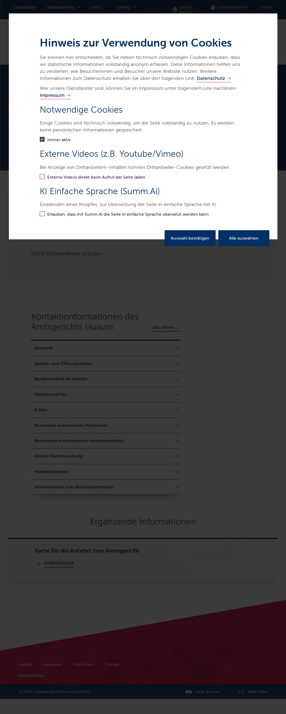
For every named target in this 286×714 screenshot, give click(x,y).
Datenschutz (211, 78)
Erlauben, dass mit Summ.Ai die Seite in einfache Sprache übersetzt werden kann (128, 214)
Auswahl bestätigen (190, 238)
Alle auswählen (244, 238)
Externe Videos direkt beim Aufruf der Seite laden (96, 177)
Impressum (52, 95)
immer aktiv (59, 139)
